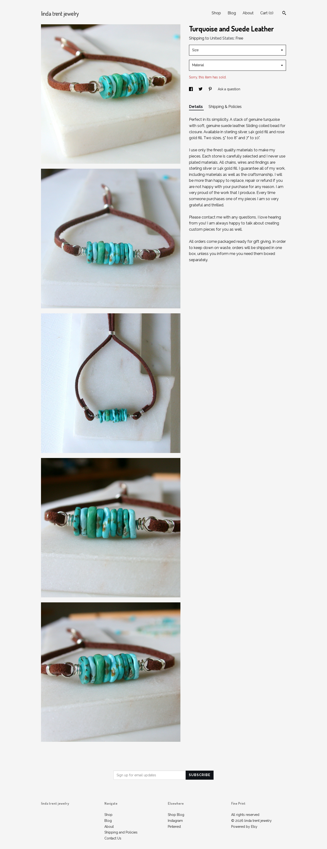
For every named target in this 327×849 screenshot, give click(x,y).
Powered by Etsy (244, 827)
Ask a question (229, 89)
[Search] (284, 13)
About (248, 13)
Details (196, 106)
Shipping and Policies (121, 832)
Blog (232, 13)
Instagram (175, 821)
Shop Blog (176, 815)
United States (222, 38)
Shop (216, 13)
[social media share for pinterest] (210, 89)
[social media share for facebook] (191, 89)
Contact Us (112, 838)
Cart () (266, 13)
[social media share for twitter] (201, 89)
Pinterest (174, 827)
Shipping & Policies (225, 106)
